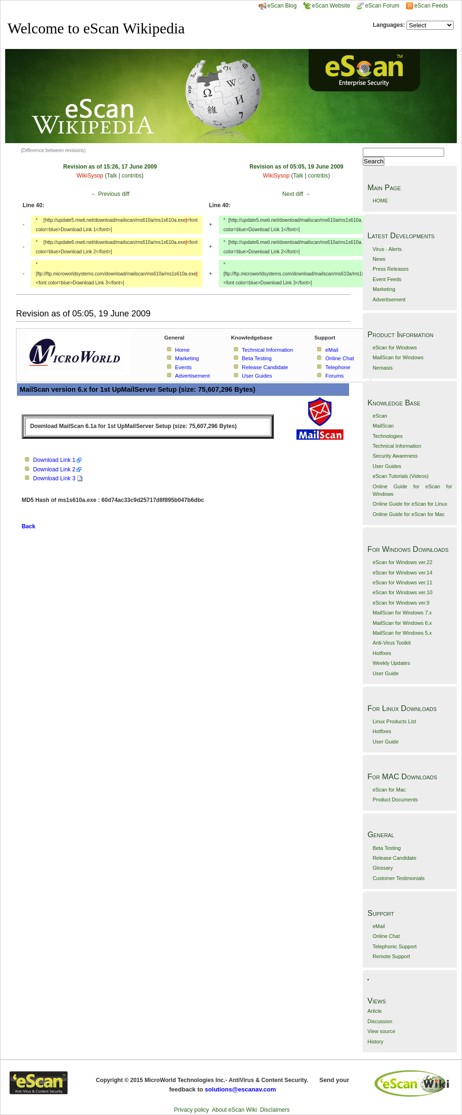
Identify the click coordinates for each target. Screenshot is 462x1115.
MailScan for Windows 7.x (402, 612)
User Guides (387, 466)
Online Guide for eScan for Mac (409, 514)
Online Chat (386, 936)
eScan (380, 416)
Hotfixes (382, 653)
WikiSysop (90, 175)
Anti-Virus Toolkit (392, 643)
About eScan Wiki (234, 1110)
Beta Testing (387, 848)
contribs (132, 175)
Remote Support (391, 956)
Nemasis (383, 368)
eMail (379, 926)
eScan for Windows (395, 347)
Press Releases (391, 269)
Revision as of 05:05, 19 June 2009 (296, 166)
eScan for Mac (389, 789)
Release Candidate (394, 858)
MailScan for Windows (398, 357)
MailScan (383, 425)
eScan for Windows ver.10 (402, 592)
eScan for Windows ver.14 (402, 572)
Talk (112, 175)
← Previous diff (110, 194)
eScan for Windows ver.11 (402, 582)
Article (374, 1011)
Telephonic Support (395, 946)
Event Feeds (387, 279)
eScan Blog (277, 5)
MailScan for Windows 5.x (402, 633)
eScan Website (326, 5)
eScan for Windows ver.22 (402, 562)
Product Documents (395, 799)
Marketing (384, 289)
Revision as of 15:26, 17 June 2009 (110, 166)
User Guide (385, 673)
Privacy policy (191, 1110)
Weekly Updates (391, 663)
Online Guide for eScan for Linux (410, 504)
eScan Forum (378, 5)
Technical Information (397, 446)
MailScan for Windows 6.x (402, 623)
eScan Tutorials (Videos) (401, 476)
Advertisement (389, 299)
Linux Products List (394, 721)
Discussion (379, 1021)
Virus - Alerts (387, 249)
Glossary (383, 868)
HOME (380, 200)
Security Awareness (395, 456)
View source (381, 1031)
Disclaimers (275, 1110)
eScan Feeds (431, 5)
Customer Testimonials (398, 878)
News (379, 259)
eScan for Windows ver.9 (401, 603)
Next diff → (296, 194)
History (375, 1041)
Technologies (388, 436)
